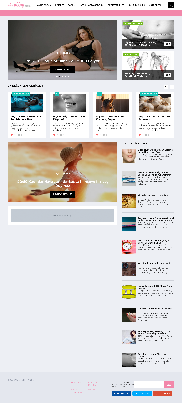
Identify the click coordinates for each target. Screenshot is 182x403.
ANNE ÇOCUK (44, 5)
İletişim (91, 389)
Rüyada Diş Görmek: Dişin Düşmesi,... (69, 118)
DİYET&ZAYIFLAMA (133, 23)
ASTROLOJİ (155, 5)
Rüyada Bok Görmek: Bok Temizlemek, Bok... (26, 118)
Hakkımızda (77, 382)
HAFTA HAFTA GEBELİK (91, 5)
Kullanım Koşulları (92, 383)
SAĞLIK (71, 5)
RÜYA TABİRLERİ (137, 5)
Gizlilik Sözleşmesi (76, 390)
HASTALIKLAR (130, 54)
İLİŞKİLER (59, 5)
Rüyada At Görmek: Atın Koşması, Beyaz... (110, 118)
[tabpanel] (62, 50)
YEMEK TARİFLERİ (116, 5)
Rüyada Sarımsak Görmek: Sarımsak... (155, 118)
